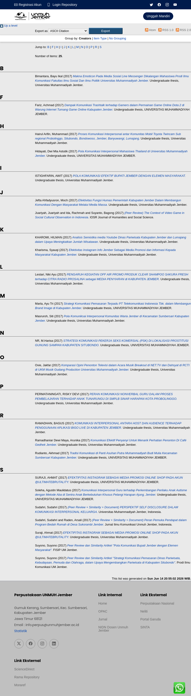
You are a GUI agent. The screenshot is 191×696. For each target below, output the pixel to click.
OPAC (102, 611)
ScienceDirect (24, 669)
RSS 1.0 (165, 30)
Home (102, 603)
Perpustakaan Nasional (157, 603)
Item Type (100, 38)
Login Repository (65, 5)
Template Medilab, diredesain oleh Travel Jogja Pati (156, 638)
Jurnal (102, 619)
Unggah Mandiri (158, 16)
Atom (150, 30)
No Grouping (117, 38)
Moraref (19, 685)
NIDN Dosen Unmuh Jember (113, 629)
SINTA (145, 627)
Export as (41, 31)
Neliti (144, 611)
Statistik (20, 631)
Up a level (8, 25)
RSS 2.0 (182, 30)
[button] (106, 31)
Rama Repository (26, 677)
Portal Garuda (150, 619)
